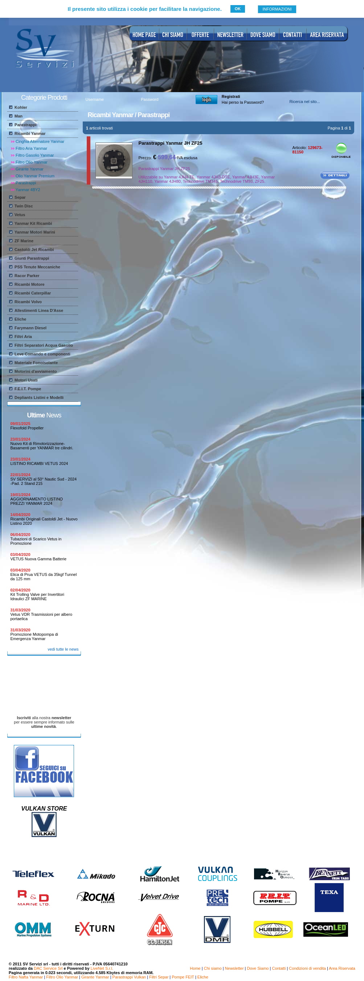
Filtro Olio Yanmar (32, 162)
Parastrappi (26, 183)
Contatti (279, 968)
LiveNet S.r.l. (102, 968)
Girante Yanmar (30, 169)
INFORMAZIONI (276, 9)
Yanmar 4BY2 (28, 189)
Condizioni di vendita (307, 968)
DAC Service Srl (48, 968)
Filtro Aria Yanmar (31, 148)
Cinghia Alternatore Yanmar (40, 141)
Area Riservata (342, 968)
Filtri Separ (158, 977)
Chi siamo (213, 968)
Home (195, 968)
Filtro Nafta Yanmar (26, 977)
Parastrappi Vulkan (129, 977)
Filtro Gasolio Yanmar (35, 155)
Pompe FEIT (183, 977)
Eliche (202, 977)
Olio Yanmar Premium (35, 176)
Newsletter (234, 968)
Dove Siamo (258, 968)
